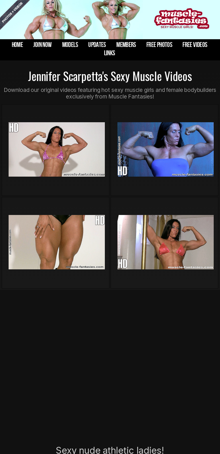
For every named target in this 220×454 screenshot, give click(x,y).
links (109, 53)
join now (42, 45)
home (17, 45)
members (126, 45)
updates (97, 45)
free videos (194, 45)
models (70, 45)
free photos (159, 45)
